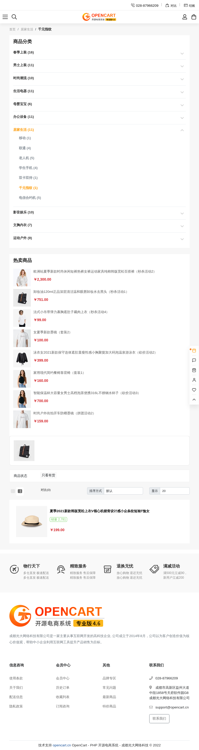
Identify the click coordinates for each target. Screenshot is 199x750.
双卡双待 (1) (28, 178)
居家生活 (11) (23, 130)
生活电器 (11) (23, 91)
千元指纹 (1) (28, 188)
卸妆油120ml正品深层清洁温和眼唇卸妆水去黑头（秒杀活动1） (81, 292)
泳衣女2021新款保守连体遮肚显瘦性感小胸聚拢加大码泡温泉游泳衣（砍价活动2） (95, 352)
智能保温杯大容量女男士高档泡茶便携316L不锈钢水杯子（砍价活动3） (87, 393)
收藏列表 (62, 697)
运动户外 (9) (22, 238)
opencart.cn (62, 745)
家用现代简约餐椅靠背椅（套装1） (59, 373)
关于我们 (16, 688)
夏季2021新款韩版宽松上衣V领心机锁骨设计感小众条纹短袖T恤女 (100, 511)
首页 (12, 29)
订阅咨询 (62, 706)
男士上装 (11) (23, 65)
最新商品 (109, 697)
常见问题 (109, 688)
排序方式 (95, 490)
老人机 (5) (26, 158)
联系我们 (159, 718)
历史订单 (62, 688)
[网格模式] (13, 491)
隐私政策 (16, 706)
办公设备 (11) (23, 117)
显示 (155, 490)
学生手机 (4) (28, 168)
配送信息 (16, 697)
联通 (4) (25, 148)
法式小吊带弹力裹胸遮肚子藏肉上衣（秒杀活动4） (71, 312)
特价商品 (109, 706)
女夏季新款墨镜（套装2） (52, 332)
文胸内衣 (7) (22, 225)
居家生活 (27, 29)
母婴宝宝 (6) (22, 104)
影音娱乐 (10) (23, 212)
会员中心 (62, 678)
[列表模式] (20, 491)
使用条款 (16, 678)
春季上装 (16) (23, 52)
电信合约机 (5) (30, 198)
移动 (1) (25, 138)
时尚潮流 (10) (23, 78)
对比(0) (46, 489)
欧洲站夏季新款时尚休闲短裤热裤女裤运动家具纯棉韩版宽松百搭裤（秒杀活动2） (95, 271)
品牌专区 (109, 678)
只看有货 (48, 475)
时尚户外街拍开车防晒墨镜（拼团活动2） (64, 413)
